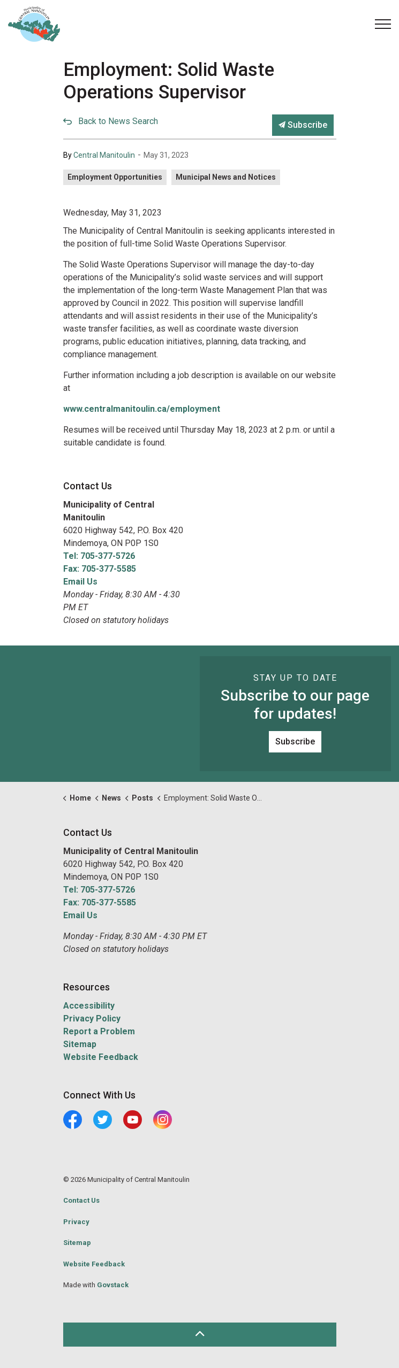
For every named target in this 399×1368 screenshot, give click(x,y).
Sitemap (79, 1044)
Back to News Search (118, 121)
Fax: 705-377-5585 (99, 569)
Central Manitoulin (104, 155)
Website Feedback (100, 1057)
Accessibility (89, 1006)
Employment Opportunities (114, 177)
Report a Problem (99, 1031)
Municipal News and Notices (226, 177)
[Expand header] (383, 24)
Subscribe (303, 125)
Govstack (113, 1285)
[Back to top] (199, 1335)
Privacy (76, 1222)
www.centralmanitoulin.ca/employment (141, 409)
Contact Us (81, 1200)
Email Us (80, 582)
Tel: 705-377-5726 (99, 556)
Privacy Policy (92, 1018)
